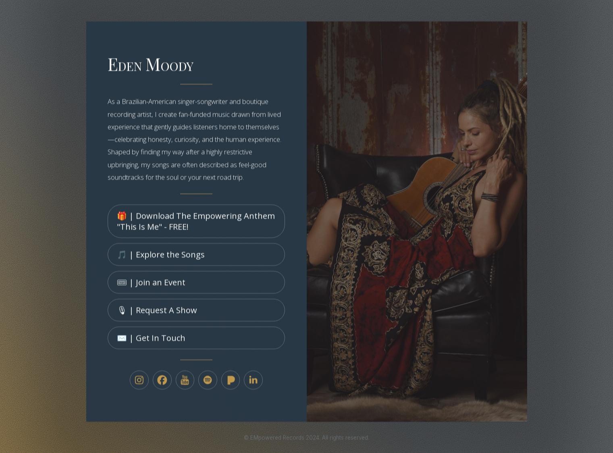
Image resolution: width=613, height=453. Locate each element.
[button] (139, 383)
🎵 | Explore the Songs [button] (161, 257)
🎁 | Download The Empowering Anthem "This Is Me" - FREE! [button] (196, 224)
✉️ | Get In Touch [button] (151, 341)
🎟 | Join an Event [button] (151, 285)
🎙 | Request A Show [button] (157, 313)
